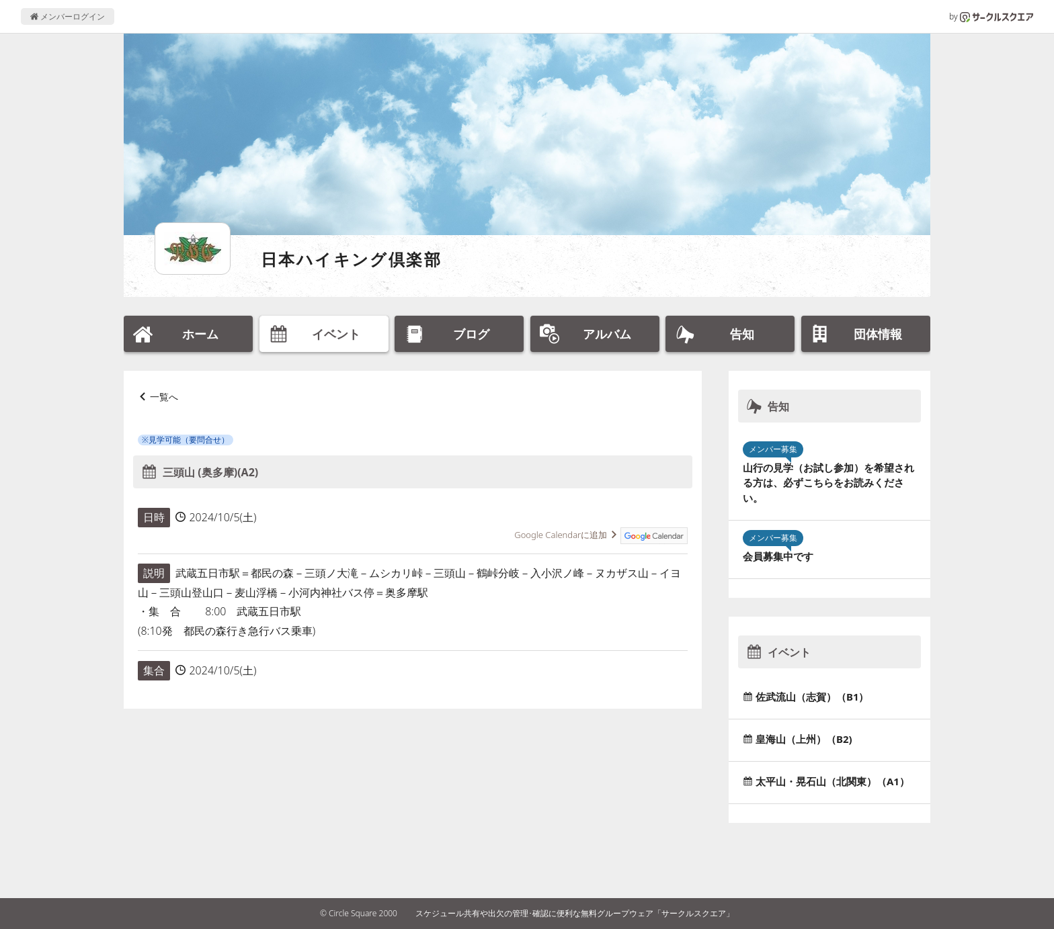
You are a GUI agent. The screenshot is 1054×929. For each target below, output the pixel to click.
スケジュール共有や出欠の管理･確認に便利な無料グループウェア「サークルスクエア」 (574, 913)
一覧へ (164, 396)
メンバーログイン (67, 16)
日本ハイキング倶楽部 (351, 259)
